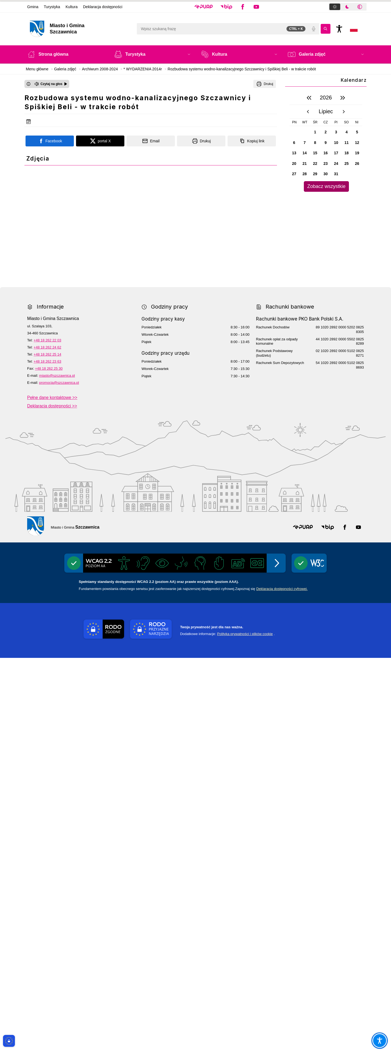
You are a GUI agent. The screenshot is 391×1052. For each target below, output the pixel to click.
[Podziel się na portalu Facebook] (50, 141)
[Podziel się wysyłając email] (151, 141)
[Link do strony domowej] (80, 29)
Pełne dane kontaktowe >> (52, 791)
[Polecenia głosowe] (314, 29)
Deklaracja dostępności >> (52, 800)
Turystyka (52, 7)
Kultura (71, 7)
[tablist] (348, 7)
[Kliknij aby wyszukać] (325, 29)
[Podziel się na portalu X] (100, 141)
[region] (326, 141)
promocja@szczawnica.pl (59, 777)
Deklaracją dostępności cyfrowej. (282, 983)
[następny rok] (342, 97)
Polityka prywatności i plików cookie (245, 1028)
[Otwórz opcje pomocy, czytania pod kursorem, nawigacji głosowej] (379, 1040)
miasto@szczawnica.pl (57, 770)
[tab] (334, 7)
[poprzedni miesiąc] (307, 111)
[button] (203, 7)
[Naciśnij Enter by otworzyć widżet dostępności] (339, 29)
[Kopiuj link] (252, 141)
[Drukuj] (264, 84)
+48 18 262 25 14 (47, 748)
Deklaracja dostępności (102, 7)
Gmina (32, 7)
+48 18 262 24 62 (47, 741)
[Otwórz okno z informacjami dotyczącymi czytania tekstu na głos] (28, 84)
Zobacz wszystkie (326, 186)
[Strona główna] (65, 54)
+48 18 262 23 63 (47, 755)
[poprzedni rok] (309, 97)
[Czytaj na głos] (51, 84)
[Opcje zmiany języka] (354, 29)
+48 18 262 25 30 (49, 763)
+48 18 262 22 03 (47, 734)
